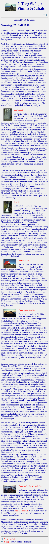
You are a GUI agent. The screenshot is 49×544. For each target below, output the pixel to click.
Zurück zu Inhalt (9, 539)
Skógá (16, 202)
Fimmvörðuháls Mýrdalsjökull (31, 486)
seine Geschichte (21, 511)
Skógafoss (18, 109)
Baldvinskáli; (24, 260)
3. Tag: (5, 542)
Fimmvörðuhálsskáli (27, 310)
